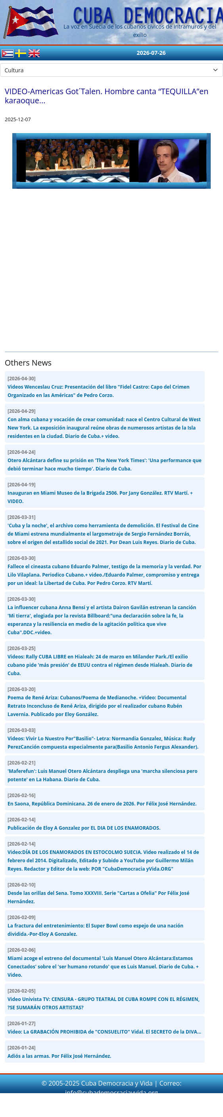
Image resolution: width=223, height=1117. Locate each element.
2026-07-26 (150, 52)
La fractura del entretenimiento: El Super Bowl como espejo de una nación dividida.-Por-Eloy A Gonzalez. (95, 925)
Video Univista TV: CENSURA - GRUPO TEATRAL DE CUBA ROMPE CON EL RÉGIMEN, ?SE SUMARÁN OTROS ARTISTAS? (104, 999)
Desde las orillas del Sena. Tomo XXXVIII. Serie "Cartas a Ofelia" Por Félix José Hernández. (98, 893)
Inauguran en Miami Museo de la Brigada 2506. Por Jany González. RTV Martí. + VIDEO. (100, 493)
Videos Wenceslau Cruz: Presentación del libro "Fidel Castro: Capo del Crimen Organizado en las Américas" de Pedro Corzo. (99, 387)
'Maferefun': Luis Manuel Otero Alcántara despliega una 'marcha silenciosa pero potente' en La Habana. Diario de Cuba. (103, 771)
